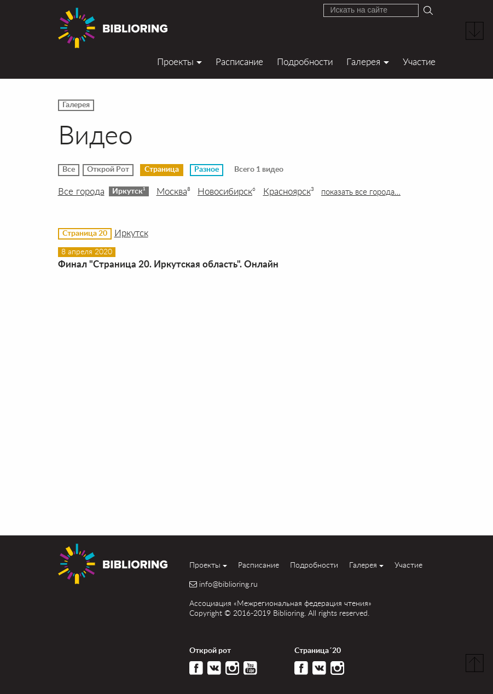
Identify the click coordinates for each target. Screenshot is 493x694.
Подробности (305, 61)
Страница (161, 169)
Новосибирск (227, 191)
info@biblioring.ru (228, 584)
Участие (419, 61)
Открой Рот (108, 169)
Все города (81, 191)
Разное (206, 169)
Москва (173, 191)
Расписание (239, 61)
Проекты (175, 61)
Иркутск (129, 190)
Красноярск (288, 191)
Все (68, 169)
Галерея (363, 61)
